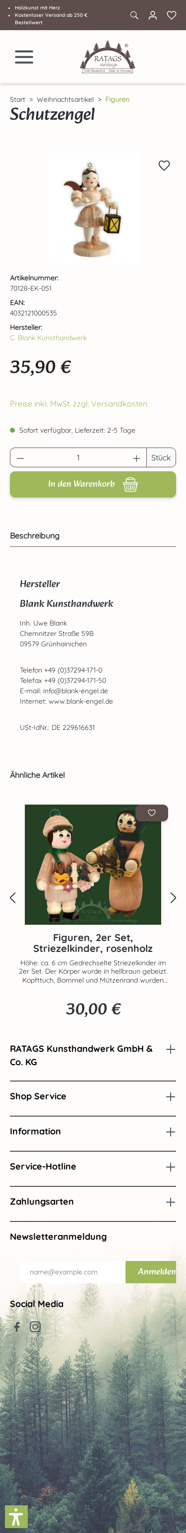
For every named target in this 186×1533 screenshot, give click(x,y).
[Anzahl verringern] (20, 457)
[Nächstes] (173, 898)
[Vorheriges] (12, 898)
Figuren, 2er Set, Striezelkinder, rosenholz (93, 943)
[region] (93, 209)
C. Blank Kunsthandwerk (48, 337)
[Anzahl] (78, 457)
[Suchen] (133, 15)
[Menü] (24, 56)
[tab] (90, 535)
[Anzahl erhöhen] (136, 457)
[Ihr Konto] (152, 15)
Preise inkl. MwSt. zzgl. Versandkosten (78, 403)
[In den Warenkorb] (93, 484)
